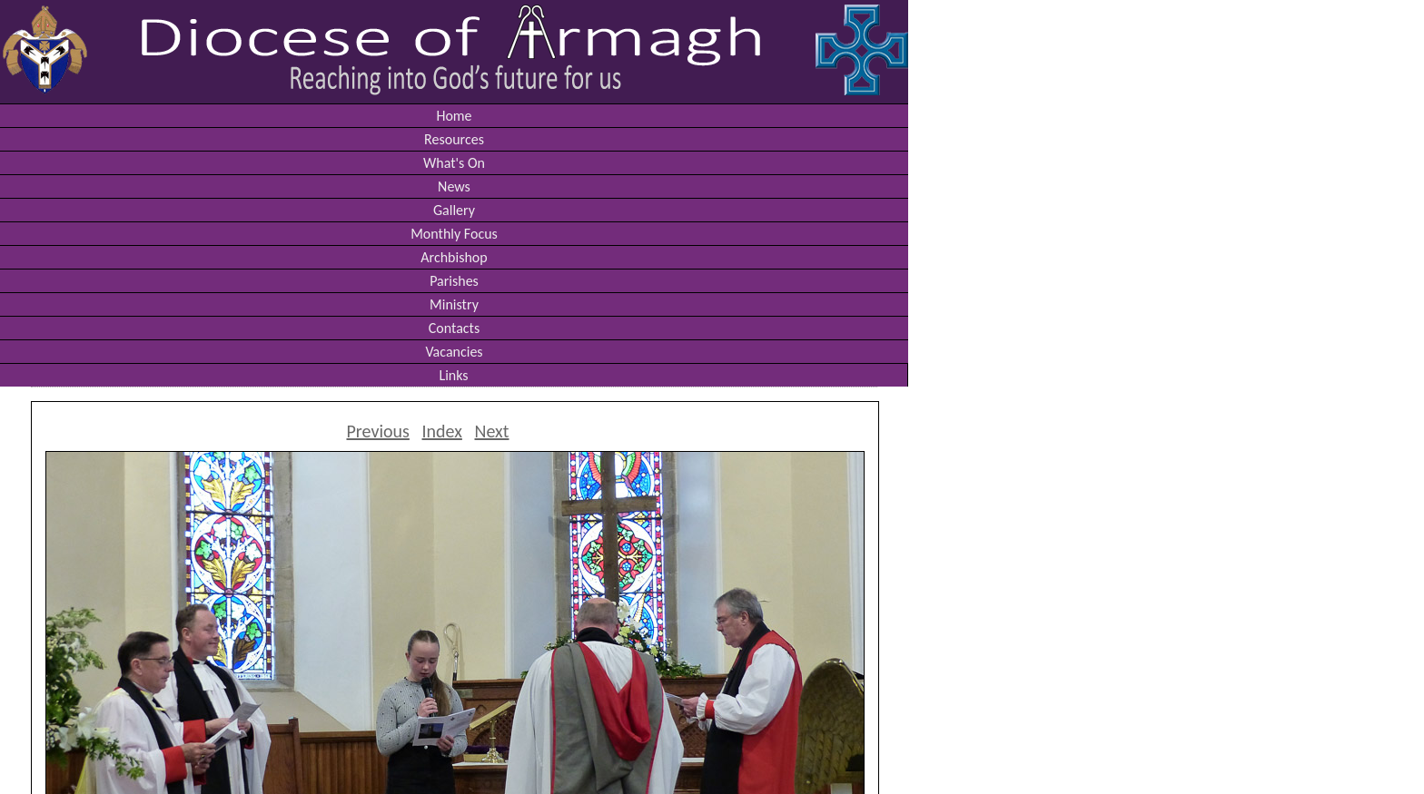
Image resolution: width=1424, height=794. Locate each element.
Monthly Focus (454, 233)
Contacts (454, 328)
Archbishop (453, 257)
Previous (377, 431)
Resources (454, 139)
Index (442, 431)
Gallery (454, 210)
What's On (454, 163)
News (454, 186)
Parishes (454, 280)
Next (492, 431)
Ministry (454, 304)
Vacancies (453, 351)
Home (453, 115)
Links (453, 375)
